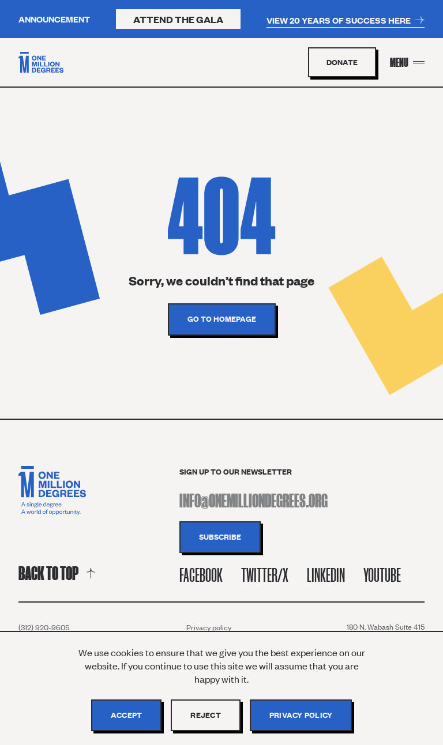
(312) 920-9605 (43, 627)
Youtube (382, 575)
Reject (205, 715)
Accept (126, 715)
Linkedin (326, 575)
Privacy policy (208, 627)
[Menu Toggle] (407, 62)
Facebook (201, 575)
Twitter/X (264, 575)
